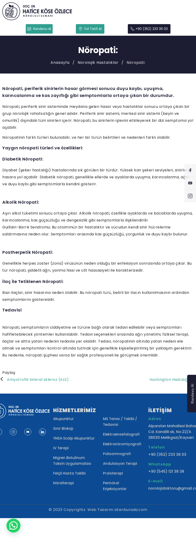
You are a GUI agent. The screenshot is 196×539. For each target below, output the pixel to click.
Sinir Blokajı (63, 428)
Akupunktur (63, 418)
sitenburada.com (130, 509)
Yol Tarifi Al (90, 28)
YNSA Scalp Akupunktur (74, 438)
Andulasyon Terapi (120, 463)
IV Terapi (61, 448)
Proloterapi (113, 473)
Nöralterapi (63, 483)
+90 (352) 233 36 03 (149, 28)
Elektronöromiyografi (122, 444)
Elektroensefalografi (121, 434)
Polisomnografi (117, 453)
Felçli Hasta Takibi (69, 473)
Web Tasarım (100, 509)
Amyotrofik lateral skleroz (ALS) (38, 379)
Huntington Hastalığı (169, 379)
